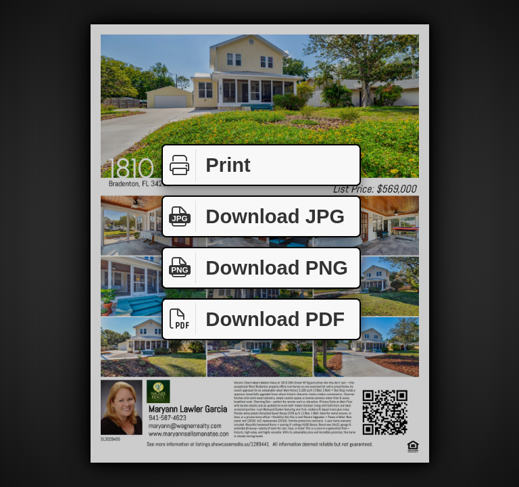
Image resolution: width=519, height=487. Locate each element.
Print (207, 165)
